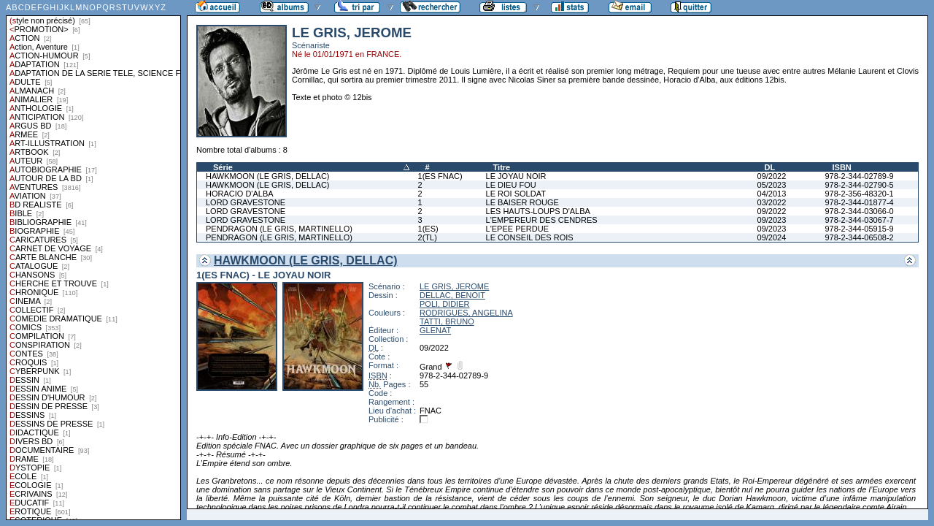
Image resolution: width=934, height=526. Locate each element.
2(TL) (427, 237)
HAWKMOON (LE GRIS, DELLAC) (268, 176)
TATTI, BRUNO (447, 321)
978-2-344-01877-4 (859, 202)
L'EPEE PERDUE (517, 228)
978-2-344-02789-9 (859, 176)
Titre (502, 167)
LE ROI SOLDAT (516, 193)
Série (223, 167)
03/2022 (772, 202)
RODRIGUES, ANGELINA (466, 312)
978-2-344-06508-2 (859, 237)
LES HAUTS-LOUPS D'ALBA (538, 211)
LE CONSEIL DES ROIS (530, 237)
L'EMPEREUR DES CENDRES (542, 220)
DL (770, 167)
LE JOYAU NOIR (516, 176)
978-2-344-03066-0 (859, 211)
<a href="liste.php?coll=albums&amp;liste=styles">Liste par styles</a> (93, 260)
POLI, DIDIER (444, 304)
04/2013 (772, 193)
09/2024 (772, 237)
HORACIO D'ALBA (240, 193)
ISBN (841, 167)
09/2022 (772, 176)
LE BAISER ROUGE (522, 202)
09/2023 (772, 220)
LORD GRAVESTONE (245, 202)
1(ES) (428, 228)
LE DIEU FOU (511, 184)
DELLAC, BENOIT (452, 295)
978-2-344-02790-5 (859, 184)
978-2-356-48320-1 (859, 193)
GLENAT (435, 330)
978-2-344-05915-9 (859, 228)
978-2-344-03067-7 (859, 220)
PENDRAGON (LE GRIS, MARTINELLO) (279, 228)
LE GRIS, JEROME (454, 286)
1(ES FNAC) (440, 176)
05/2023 (772, 184)
